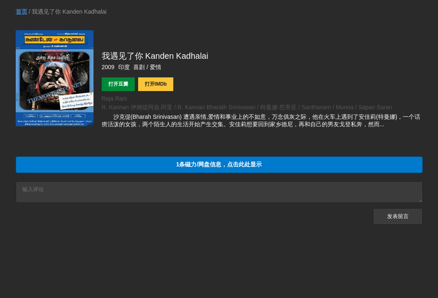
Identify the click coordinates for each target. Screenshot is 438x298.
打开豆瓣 (118, 84)
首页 (21, 11)
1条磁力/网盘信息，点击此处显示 (219, 164)
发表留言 (398, 219)
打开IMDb (156, 84)
